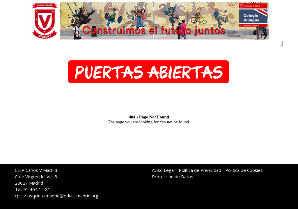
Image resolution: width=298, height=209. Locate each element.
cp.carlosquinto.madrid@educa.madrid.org (56, 196)
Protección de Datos (172, 176)
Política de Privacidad (200, 170)
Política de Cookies (244, 170)
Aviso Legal (163, 170)
